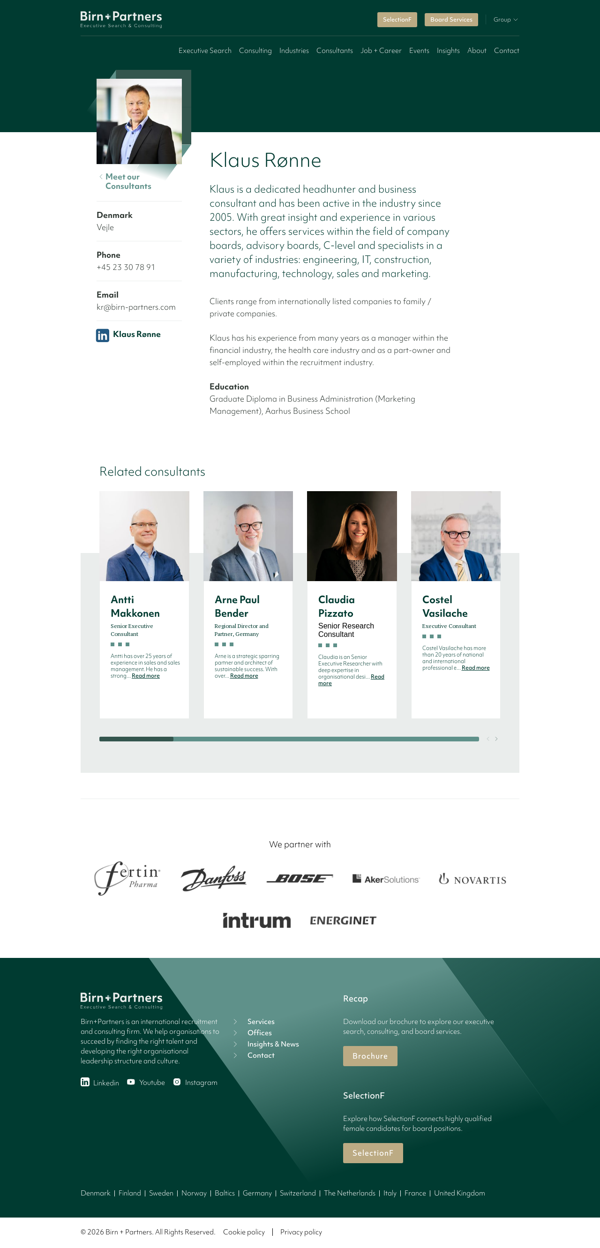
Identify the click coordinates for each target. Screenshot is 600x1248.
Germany (257, 1193)
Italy (390, 1193)
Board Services (451, 19)
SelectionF (397, 19)
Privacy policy (301, 1232)
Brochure (370, 1056)
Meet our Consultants (124, 181)
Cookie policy (244, 1232)
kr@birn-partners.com (136, 306)
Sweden (161, 1193)
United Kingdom (459, 1193)
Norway (194, 1193)
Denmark (96, 1193)
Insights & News (265, 1044)
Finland (130, 1193)
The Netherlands (349, 1193)
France (415, 1193)
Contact (506, 50)
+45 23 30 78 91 (126, 267)
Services (253, 1021)
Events (419, 50)
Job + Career (381, 50)
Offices (251, 1033)
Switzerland (298, 1193)
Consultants (334, 50)
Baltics (225, 1193)
